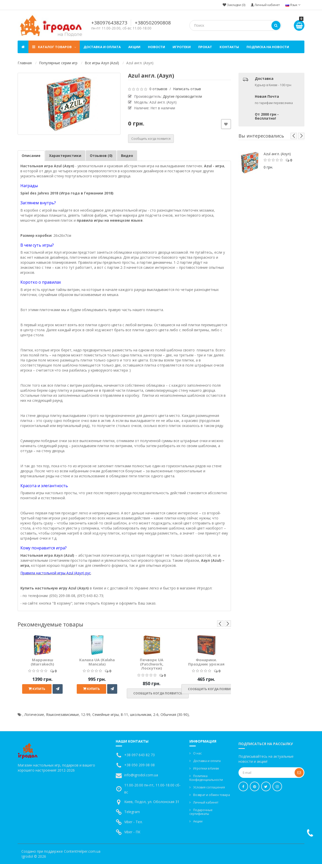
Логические (34, 714)
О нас (197, 753)
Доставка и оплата (102, 47)
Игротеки (182, 47)
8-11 (124, 714)
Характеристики (65, 155)
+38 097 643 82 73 (139, 754)
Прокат (205, 47)
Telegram (132, 811)
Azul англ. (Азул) (277, 153)
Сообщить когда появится (151, 139)
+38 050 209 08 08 (139, 764)
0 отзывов (158, 88)
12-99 (85, 714)
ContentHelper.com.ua (82, 851)
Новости (156, 47)
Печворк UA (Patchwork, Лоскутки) (151, 664)
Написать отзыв (187, 88)
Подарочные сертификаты (201, 812)
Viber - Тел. (133, 821)
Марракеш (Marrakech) (42, 662)
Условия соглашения (209, 787)
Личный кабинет (205, 802)
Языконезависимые (62, 714)
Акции (134, 47)
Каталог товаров (54, 47)
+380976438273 (109, 22)
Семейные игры (105, 714)
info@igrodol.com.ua (141, 775)
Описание (31, 155)
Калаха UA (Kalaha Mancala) (97, 662)
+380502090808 (153, 22)
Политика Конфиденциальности (206, 778)
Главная (25, 62)
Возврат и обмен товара (211, 795)
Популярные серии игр (58, 62)
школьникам (140, 714)
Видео (127, 155)
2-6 (155, 714)
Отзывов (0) (101, 155)
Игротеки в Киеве (206, 768)
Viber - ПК (132, 831)
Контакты (229, 47)
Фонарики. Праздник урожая (206, 662)
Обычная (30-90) (174, 714)
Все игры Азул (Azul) (102, 62)
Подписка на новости (268, 47)
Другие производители (182, 96)
